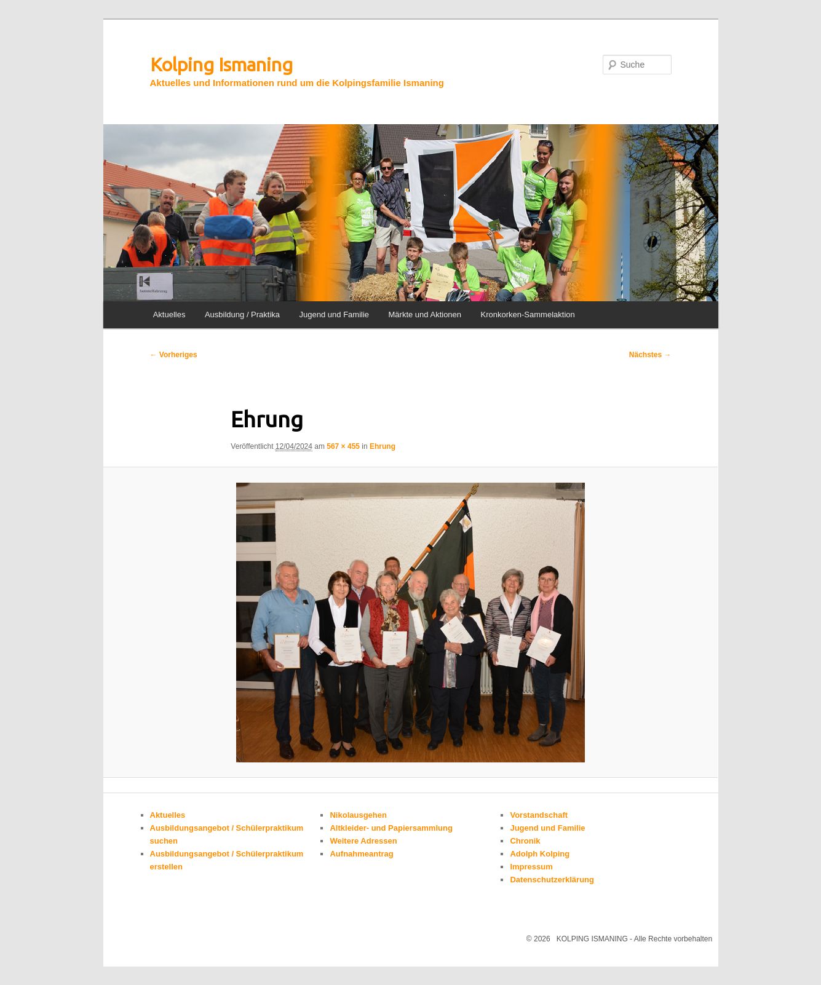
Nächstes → (650, 354)
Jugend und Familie (334, 314)
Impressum (531, 866)
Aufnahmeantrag (361, 853)
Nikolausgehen (358, 815)
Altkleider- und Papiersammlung (391, 828)
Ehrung (382, 446)
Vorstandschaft (539, 815)
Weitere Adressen (363, 840)
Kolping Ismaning (221, 64)
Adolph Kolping (539, 853)
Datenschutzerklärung (552, 879)
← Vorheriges (173, 354)
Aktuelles (169, 314)
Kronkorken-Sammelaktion (528, 314)
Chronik (525, 840)
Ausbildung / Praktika (242, 314)
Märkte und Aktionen (425, 314)
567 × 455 (343, 446)
